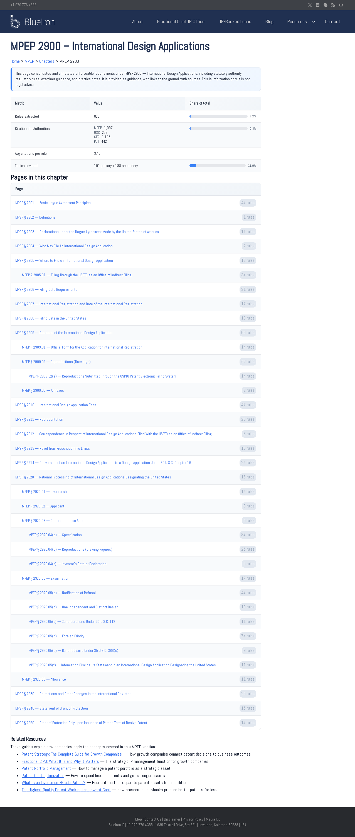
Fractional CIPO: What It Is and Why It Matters (60, 761)
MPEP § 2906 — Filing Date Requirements (46, 289)
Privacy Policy (193, 819)
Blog (138, 819)
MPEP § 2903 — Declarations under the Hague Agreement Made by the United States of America (87, 231)
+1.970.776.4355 (23, 5)
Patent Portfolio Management (46, 768)
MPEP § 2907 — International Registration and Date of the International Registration (78, 304)
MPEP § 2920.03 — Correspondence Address (55, 520)
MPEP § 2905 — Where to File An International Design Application (64, 260)
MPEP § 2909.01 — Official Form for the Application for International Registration (82, 347)
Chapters (47, 61)
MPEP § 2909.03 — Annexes (43, 390)
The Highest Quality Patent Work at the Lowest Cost (66, 790)
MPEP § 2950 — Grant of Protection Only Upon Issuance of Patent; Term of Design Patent (81, 722)
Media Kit (213, 819)
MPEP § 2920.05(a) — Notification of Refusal (62, 593)
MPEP (29, 61)
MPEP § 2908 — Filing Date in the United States (50, 318)
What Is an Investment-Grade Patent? (53, 782)
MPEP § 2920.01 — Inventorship (46, 491)
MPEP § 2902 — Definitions (35, 217)
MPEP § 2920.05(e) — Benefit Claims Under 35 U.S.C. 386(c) (73, 650)
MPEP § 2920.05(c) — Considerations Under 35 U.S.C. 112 (72, 621)
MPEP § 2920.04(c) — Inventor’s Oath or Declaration (68, 564)
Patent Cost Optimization (43, 775)
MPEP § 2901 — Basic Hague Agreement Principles (53, 202)
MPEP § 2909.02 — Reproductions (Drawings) (56, 361)
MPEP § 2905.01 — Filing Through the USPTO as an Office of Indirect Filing (77, 275)
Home (15, 61)
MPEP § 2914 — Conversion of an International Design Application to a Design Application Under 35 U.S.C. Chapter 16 (103, 462)
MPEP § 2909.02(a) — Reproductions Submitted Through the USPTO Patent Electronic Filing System (102, 376)
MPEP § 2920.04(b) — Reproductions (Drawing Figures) (70, 549)
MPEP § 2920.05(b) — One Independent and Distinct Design (74, 607)
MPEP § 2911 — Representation (39, 419)
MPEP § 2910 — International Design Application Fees (55, 405)
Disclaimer (172, 819)
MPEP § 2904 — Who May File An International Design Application (64, 246)
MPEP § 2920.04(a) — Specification (55, 535)
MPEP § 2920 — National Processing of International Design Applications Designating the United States (93, 477)
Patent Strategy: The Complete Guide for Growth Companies (72, 754)
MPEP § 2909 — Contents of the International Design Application (63, 332)
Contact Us (152, 819)
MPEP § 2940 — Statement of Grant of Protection (51, 708)
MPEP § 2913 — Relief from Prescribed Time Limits (52, 448)
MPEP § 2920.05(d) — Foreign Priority (56, 636)
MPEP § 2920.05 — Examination (45, 578)
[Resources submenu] (313, 21)
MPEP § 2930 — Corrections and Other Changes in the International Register (72, 693)
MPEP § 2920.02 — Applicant (43, 506)
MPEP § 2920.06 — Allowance (44, 679)
